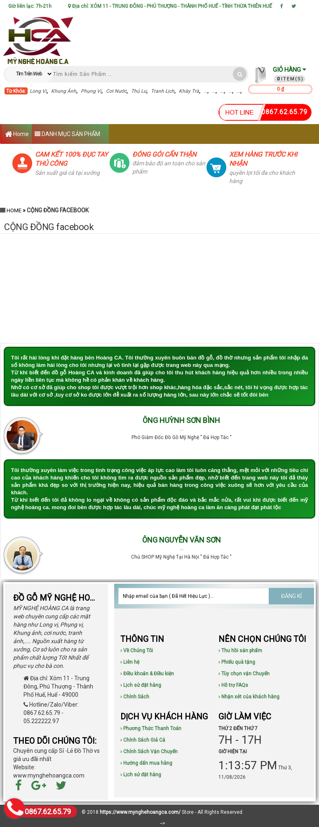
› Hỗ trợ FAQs (233, 685)
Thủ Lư (138, 91)
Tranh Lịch (162, 91)
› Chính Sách (134, 697)
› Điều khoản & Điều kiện (147, 674)
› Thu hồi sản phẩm (240, 650)
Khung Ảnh (63, 91)
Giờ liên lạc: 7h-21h (30, 6)
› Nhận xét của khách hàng (248, 697)
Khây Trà (189, 91)
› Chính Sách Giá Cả (142, 740)
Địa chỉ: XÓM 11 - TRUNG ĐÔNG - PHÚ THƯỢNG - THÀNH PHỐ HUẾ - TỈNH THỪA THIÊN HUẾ (170, 6)
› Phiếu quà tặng (236, 662)
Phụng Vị (91, 91)
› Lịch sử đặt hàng (140, 685)
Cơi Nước (116, 91)
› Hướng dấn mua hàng (146, 763)
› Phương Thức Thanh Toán (150, 728)
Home (17, 135)
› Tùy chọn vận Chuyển (244, 674)
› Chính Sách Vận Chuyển (149, 751)
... (205, 91)
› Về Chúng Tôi (136, 650)
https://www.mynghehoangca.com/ (140, 812)
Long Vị (38, 91)
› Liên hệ (129, 662)
